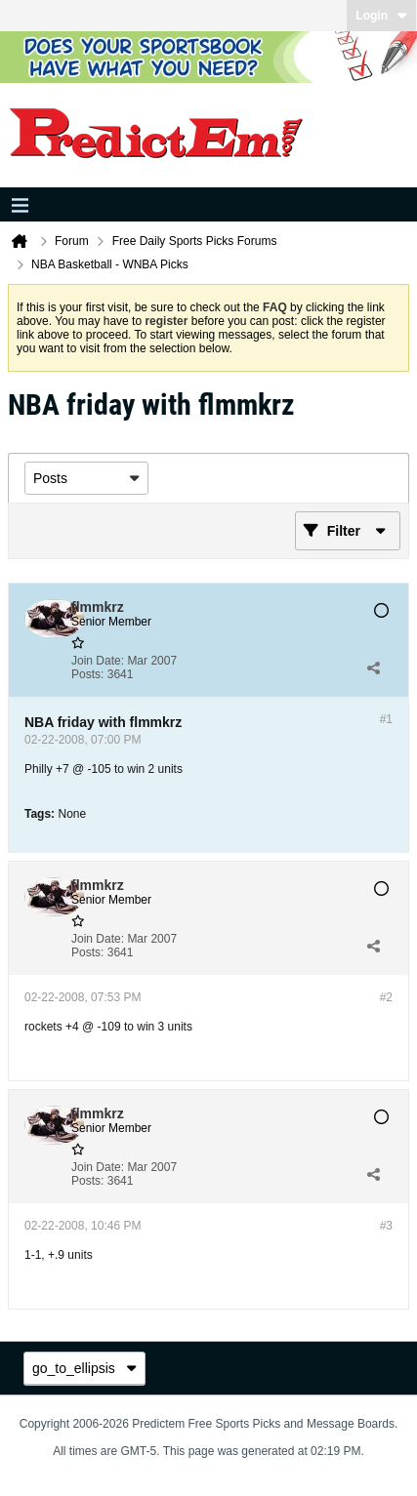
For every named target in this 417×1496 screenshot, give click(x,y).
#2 (386, 997)
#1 (386, 719)
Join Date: (97, 660)
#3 (386, 1226)
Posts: (87, 674)
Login (381, 15)
